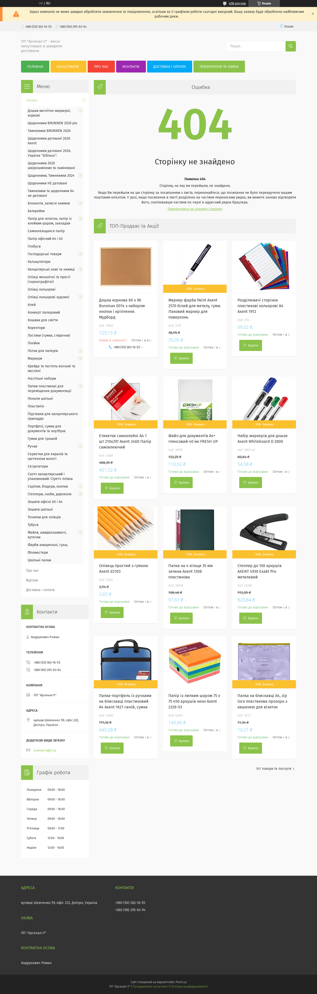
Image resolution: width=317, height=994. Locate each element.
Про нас (101, 67)
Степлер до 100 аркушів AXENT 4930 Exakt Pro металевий (260, 571)
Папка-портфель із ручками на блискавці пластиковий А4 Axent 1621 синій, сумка (125, 701)
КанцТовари (68, 67)
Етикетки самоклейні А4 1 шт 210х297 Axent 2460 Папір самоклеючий (125, 441)
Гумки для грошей (42, 439)
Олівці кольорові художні (48, 297)
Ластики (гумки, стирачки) (49, 335)
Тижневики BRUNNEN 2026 (49, 131)
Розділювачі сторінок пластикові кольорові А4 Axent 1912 (260, 306)
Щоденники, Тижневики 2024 (51, 176)
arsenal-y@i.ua (45, 750)
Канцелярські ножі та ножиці (51, 269)
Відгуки (32, 580)
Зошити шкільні (40, 509)
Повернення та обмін (219, 67)
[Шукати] (291, 46)
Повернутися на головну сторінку (195, 209)
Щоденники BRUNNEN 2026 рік (52, 123)
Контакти (130, 67)
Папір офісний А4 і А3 (45, 239)
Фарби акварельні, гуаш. (48, 545)
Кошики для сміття (43, 320)
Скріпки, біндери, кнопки (48, 486)
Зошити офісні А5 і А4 (45, 502)
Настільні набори (42, 378)
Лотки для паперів (43, 351)
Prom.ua (181, 982)
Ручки (32, 446)
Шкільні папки (39, 560)
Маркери (35, 358)
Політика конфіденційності (189, 986)
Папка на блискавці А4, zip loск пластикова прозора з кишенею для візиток (262, 701)
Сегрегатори (38, 466)
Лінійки (34, 343)
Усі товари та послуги (273, 769)
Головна (35, 67)
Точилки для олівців (44, 517)
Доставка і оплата (169, 67)
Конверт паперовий (44, 312)
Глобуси (34, 246)
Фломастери (38, 552)
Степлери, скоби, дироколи (49, 494)
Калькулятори (39, 262)
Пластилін (36, 406)
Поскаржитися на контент (150, 986)
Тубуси (33, 525)
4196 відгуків (237, 3)
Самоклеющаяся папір (46, 231)
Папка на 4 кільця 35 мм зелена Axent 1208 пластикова (190, 571)
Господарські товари (44, 254)
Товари (31, 100)
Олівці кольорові (41, 289)
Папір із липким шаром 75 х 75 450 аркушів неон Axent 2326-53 (194, 701)
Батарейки (36, 211)
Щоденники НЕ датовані (47, 183)
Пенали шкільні (40, 399)
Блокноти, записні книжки (49, 203)
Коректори (36, 328)
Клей (32, 305)
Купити (184, 358)
